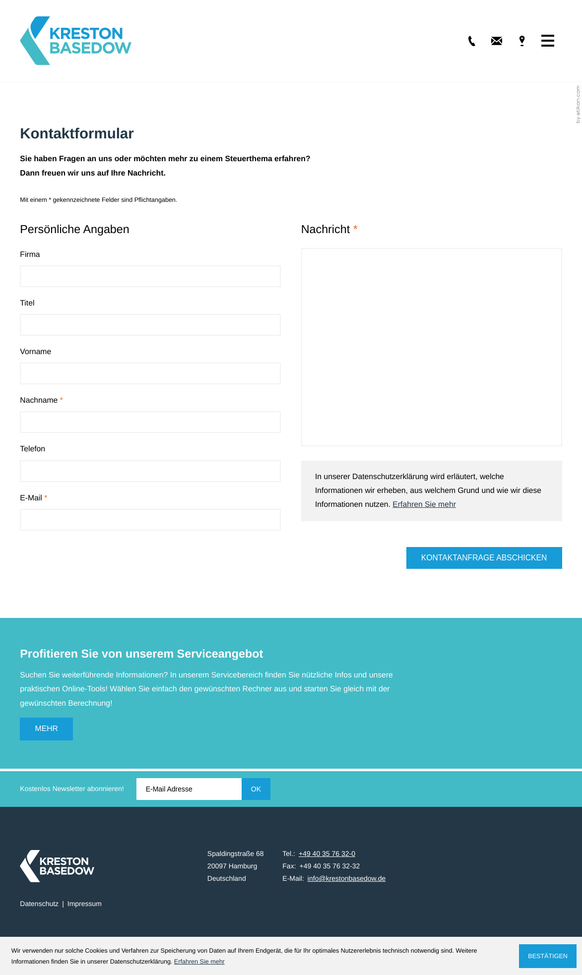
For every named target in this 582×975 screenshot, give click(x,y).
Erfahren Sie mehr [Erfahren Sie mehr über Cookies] (199, 961)
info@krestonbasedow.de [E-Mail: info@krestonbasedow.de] (347, 878)
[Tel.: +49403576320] (465, 41)
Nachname (41, 400)
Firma (30, 254)
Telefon (32, 449)
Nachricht (329, 229)
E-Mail (33, 498)
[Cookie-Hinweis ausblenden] (547, 956)
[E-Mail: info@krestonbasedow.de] (489, 41)
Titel (27, 303)
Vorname (35, 352)
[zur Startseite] (75, 40)
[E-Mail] (189, 789)
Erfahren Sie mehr (424, 504)
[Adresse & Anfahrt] (514, 41)
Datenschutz (39, 904)
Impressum (84, 904)
